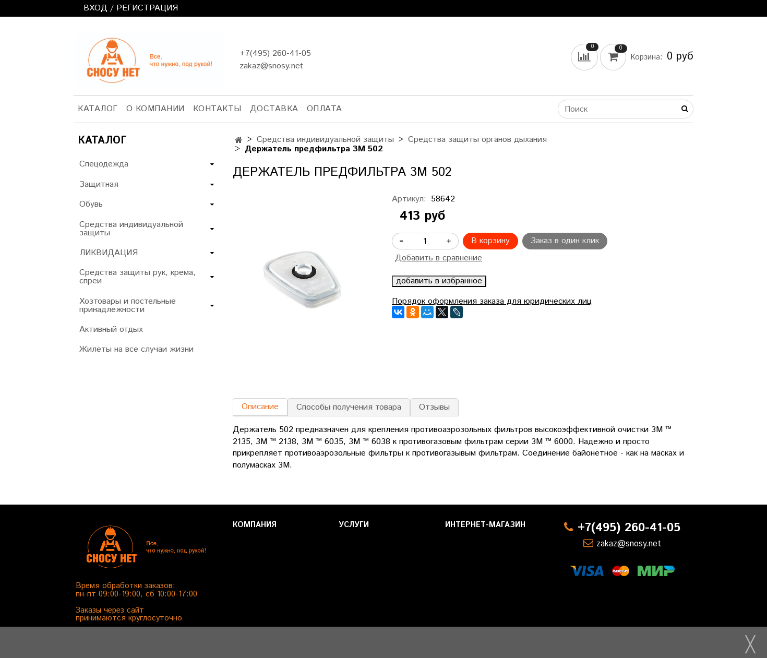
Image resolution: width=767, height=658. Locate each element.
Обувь (91, 204)
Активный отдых (111, 330)
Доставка (274, 109)
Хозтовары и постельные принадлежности (127, 305)
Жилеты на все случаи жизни (136, 349)
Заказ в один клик (565, 241)
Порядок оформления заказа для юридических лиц (492, 301)
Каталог (98, 109)
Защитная (98, 184)
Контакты (217, 109)
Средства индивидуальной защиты (325, 140)
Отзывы (434, 407)
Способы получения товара (348, 407)
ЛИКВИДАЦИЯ (108, 253)
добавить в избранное (439, 281)
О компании (155, 109)
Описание (260, 407)
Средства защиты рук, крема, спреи (137, 277)
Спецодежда (103, 164)
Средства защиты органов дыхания (477, 140)
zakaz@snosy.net (271, 66)
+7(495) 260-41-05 (275, 53)
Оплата (324, 109)
